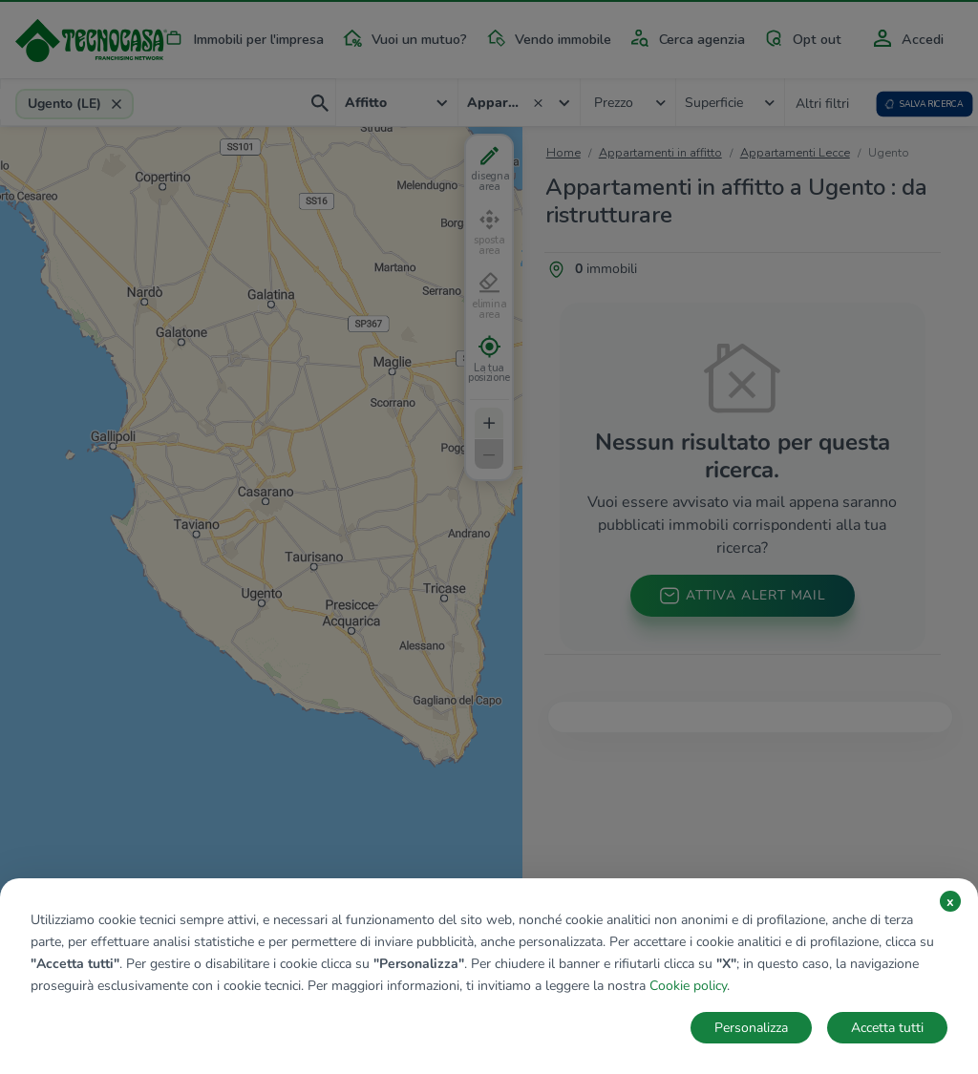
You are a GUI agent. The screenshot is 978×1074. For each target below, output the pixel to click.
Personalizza (751, 1028)
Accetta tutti (887, 1028)
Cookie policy (688, 986)
